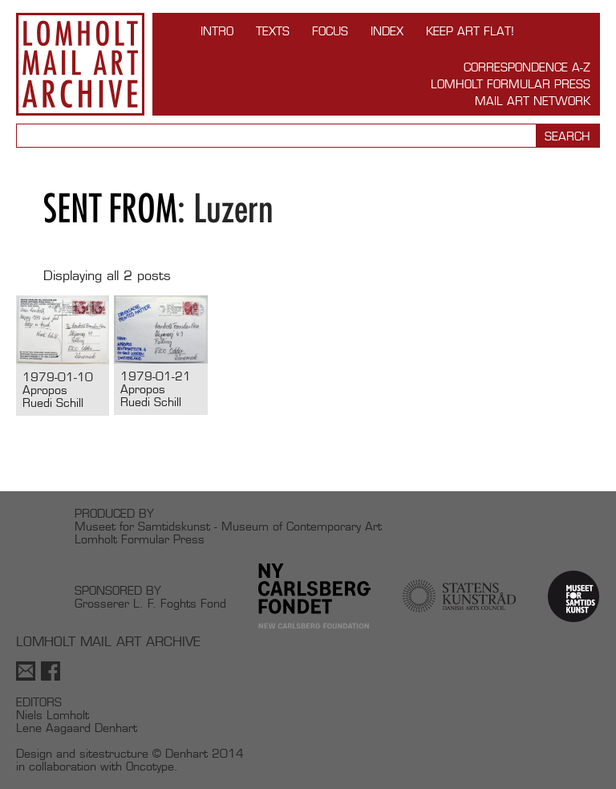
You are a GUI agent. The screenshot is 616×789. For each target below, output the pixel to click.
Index (387, 31)
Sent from (110, 208)
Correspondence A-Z (527, 67)
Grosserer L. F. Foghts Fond (150, 603)
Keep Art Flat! (470, 31)
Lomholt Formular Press (510, 84)
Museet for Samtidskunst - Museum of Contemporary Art (228, 526)
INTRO (217, 31)
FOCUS (330, 31)
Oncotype (150, 766)
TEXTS (273, 31)
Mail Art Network (532, 101)
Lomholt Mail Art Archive (80, 64)
